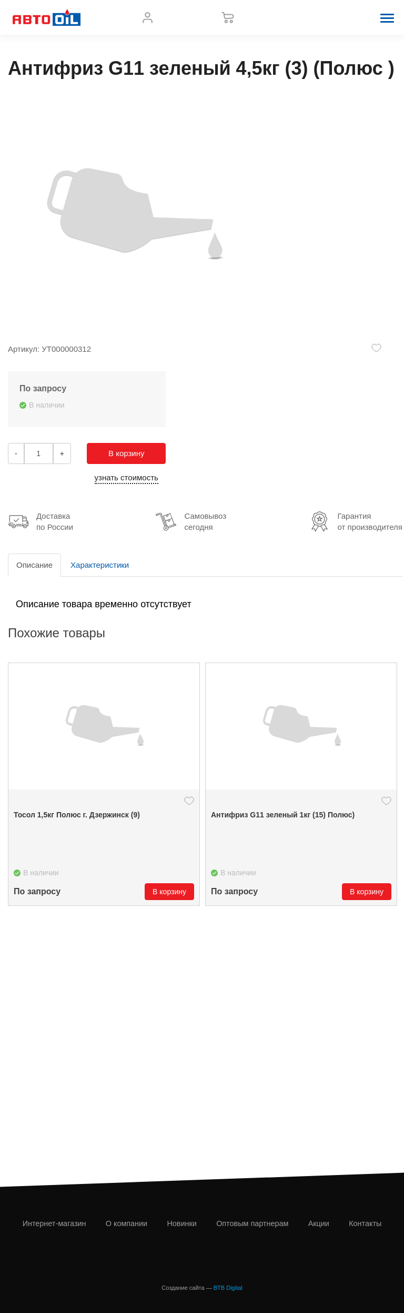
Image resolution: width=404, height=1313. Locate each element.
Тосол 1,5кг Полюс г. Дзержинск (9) (77, 815)
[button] (387, 17)
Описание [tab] (34, 564)
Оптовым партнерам (252, 1223)
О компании (126, 1223)
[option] (104, 784)
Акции (318, 1223)
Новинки (181, 1223)
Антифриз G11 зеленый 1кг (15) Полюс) (283, 815)
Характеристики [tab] (99, 564)
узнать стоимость (126, 477)
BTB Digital (228, 1288)
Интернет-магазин (54, 1223)
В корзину (126, 453)
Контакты (365, 1223)
